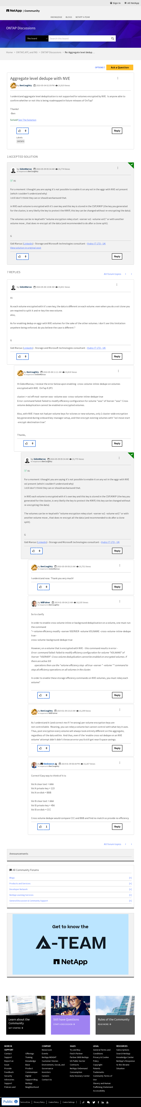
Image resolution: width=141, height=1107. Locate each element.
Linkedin (28, 243)
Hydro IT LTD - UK (96, 243)
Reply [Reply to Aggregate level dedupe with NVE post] (117, 130)
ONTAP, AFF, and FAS (26, 52)
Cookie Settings (69, 1102)
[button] (117, 78)
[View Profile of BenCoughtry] (26, 85)
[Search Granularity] (36, 38)
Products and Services (20, 883)
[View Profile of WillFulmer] (45, 602)
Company (46, 1046)
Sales (73, 1046)
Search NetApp (123, 1053)
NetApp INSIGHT (49, 1057)
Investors (46, 1072)
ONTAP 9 (20, 141)
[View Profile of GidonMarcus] (26, 169)
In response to (27, 171)
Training (29, 1057)
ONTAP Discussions (51, 52)
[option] (70, 944)
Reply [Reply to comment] (117, 256)
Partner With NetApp (79, 1057)
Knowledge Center (125, 1057)
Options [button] (99, 67)
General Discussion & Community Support (28, 900)
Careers (45, 1075)
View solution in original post (25, 247)
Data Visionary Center (80, 1075)
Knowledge (56, 17)
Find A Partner (76, 1053)
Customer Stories (50, 1061)
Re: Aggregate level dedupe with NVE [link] (80, 52)
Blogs (69, 17)
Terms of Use (25, 1102)
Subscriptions (122, 1049)
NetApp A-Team (83, 17)
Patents (96, 1068)
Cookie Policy (53, 1102)
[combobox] (82, 38)
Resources (122, 1046)
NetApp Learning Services (21, 895)
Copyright (97, 1064)
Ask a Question (120, 67)
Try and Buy (75, 1049)
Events (45, 1053)
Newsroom (47, 1049)
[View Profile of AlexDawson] (48, 763)
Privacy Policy (39, 1102)
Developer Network (18, 889)
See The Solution (27, 119)
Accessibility (99, 1090)
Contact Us (47, 1079)
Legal (96, 1046)
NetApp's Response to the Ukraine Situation (125, 1065)
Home (9, 52)
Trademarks (98, 1072)
